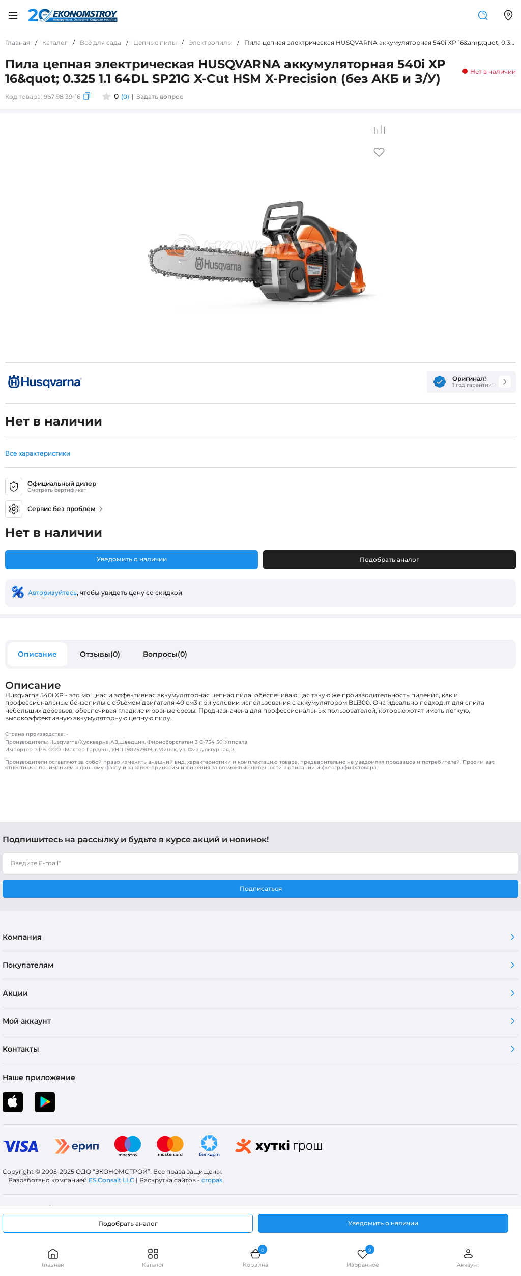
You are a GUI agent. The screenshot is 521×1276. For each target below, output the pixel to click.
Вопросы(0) (165, 654)
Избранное (362, 1257)
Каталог (153, 1257)
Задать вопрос (159, 96)
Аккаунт (468, 1257)
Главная (53, 1257)
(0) (125, 96)
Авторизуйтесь (52, 593)
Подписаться (261, 888)
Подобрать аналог (389, 559)
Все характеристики (37, 453)
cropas (211, 1180)
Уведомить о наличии (132, 559)
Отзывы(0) (100, 654)
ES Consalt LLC (111, 1180)
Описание (37, 654)
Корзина (255, 1257)
